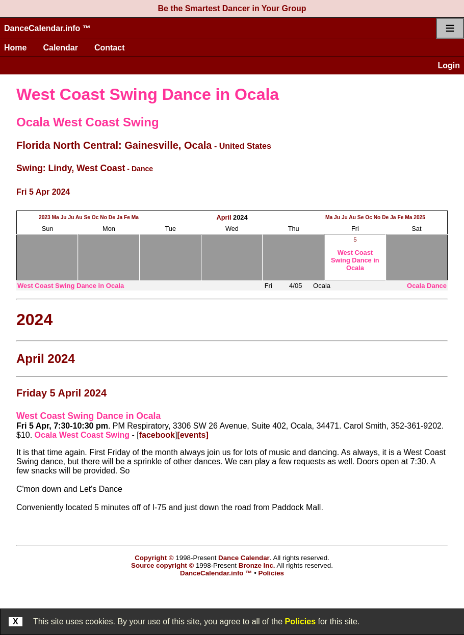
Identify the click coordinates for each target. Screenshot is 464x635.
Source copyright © (162, 565)
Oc (95, 217)
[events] (192, 435)
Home (15, 47)
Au (79, 217)
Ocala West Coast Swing (87, 122)
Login (448, 65)
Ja (119, 217)
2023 (44, 217)
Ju (64, 217)
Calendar (60, 47)
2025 (419, 217)
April (223, 217)
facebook (157, 435)
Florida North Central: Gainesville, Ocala (114, 145)
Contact (109, 47)
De (112, 217)
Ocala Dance (427, 285)
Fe (127, 217)
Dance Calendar (244, 558)
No (103, 217)
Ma (55, 217)
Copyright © (154, 558)
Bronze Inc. (257, 565)
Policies (300, 621)
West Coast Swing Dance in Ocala (147, 94)
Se (87, 217)
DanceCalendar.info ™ (47, 28)
